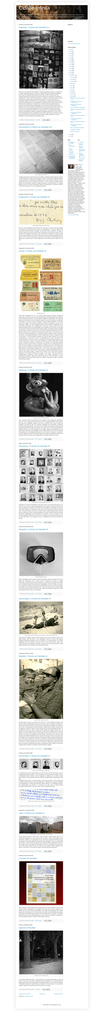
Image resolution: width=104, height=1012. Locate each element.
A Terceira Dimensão (71, 152)
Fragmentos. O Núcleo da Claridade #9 (34, 197)
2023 (70, 53)
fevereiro (72, 94)
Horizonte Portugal (81, 147)
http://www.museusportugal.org (82, 150)
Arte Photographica (72, 146)
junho (71, 87)
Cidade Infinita (34, 8)
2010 (70, 136)
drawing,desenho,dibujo (72, 143)
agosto (72, 83)
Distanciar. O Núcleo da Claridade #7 (33, 370)
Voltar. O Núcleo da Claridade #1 (32, 813)
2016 (70, 66)
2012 (70, 74)
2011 (70, 134)
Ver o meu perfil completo (73, 214)
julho (71, 85)
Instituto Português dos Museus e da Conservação (82, 156)
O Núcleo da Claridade (28, 858)
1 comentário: (37, 119)
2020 (70, 59)
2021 (70, 57)
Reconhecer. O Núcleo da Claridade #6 (34, 446)
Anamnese (81, 142)
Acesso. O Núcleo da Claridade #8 (32, 251)
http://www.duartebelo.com (74, 43)
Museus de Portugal (81, 160)
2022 (70, 55)
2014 (70, 70)
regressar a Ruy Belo (27, 928)
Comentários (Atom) (28, 996)
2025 (70, 49)
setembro (72, 81)
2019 (70, 60)
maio (71, 89)
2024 (70, 51)
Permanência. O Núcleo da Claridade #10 (35, 127)
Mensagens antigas (58, 993)
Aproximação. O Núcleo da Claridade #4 (35, 599)
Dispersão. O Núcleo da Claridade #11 (34, 27)
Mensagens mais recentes (25, 993)
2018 (70, 62)
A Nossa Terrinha (71, 149)
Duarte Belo (80, 164)
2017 (70, 64)
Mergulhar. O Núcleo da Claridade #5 (33, 529)
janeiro (72, 96)
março (71, 92)
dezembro (72, 75)
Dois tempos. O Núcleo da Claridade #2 (34, 756)
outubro (72, 79)
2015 (70, 68)
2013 (70, 72)
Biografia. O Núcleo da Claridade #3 (33, 656)
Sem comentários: (38, 189)
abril (71, 90)
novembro (72, 77)
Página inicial (42, 993)
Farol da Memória (81, 144)
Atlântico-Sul (71, 154)
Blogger (59, 1004)
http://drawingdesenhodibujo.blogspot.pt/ (72, 157)
